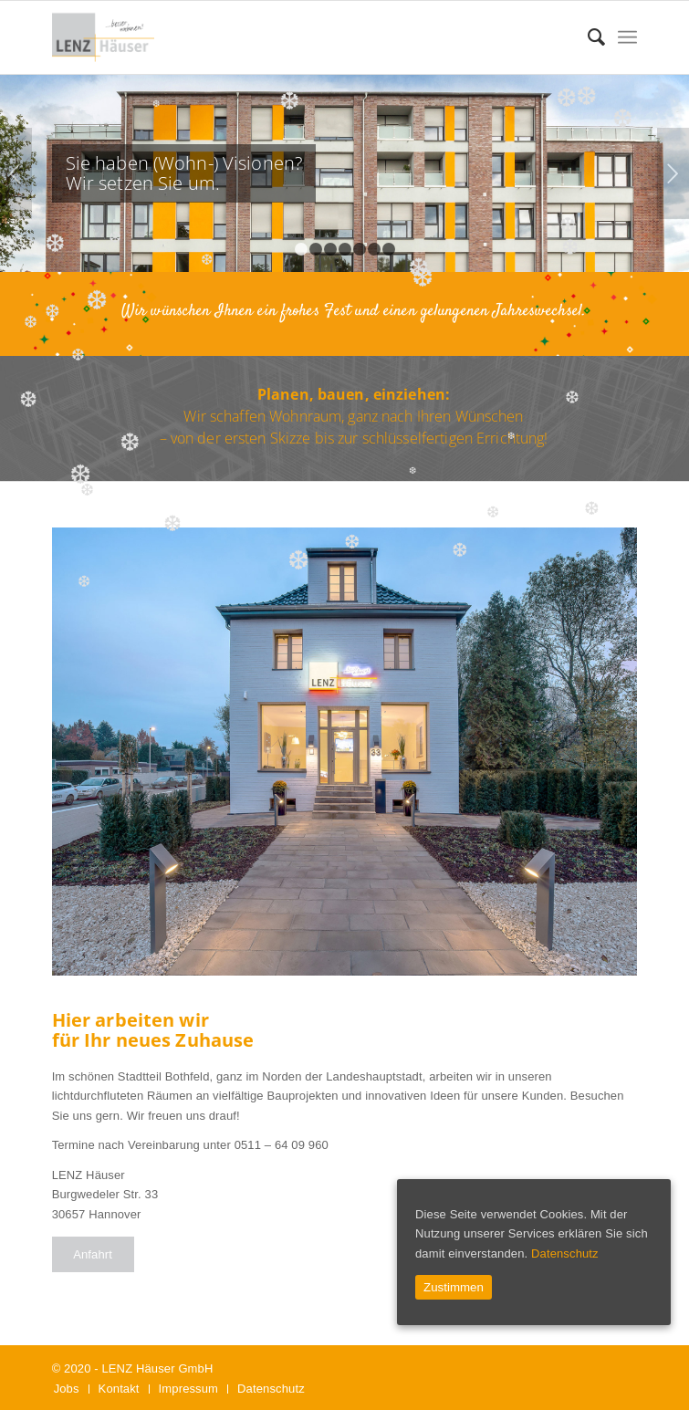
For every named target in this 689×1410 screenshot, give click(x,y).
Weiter (673, 173)
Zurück (16, 173)
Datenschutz (565, 1253)
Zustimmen (453, 1287)
